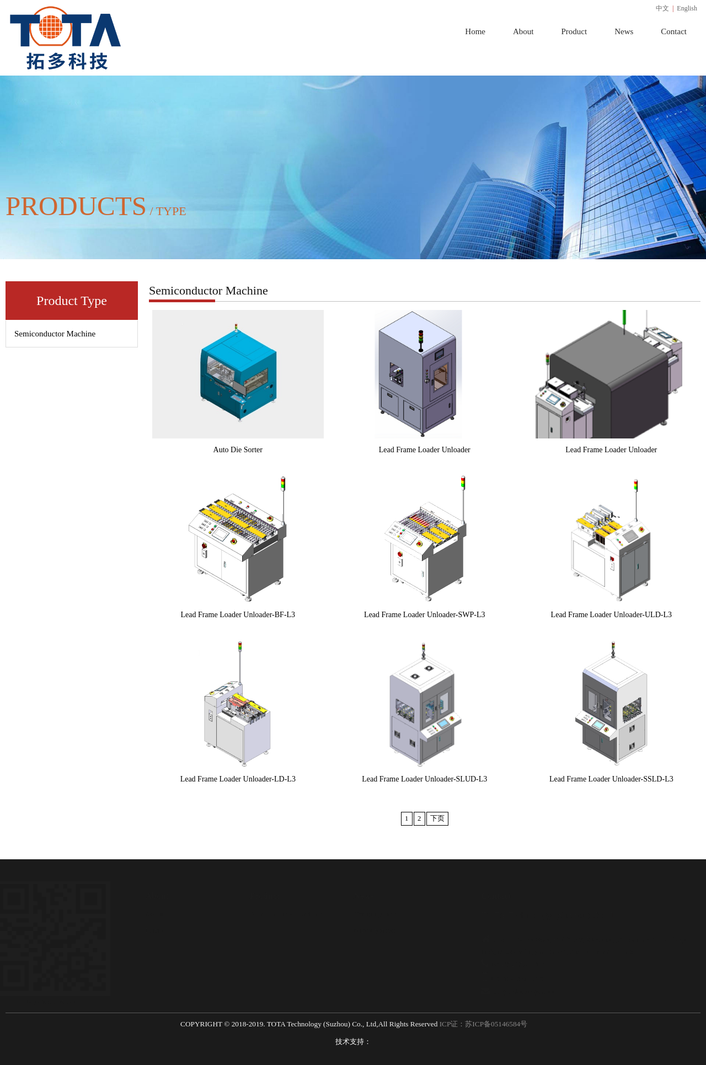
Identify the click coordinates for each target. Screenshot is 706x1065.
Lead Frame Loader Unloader (424, 450)
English (687, 8)
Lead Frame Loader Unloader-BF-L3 (237, 615)
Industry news (376, 930)
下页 (437, 818)
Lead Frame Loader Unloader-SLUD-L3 (424, 779)
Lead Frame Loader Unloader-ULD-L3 (611, 615)
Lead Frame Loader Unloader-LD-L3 (238, 779)
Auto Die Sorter (238, 450)
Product (574, 31)
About (523, 31)
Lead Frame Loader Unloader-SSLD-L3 (611, 779)
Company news (378, 913)
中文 (662, 8)
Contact (674, 31)
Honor (156, 930)
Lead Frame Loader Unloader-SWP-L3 (424, 615)
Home (475, 31)
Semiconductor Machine (54, 333)
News (623, 31)
